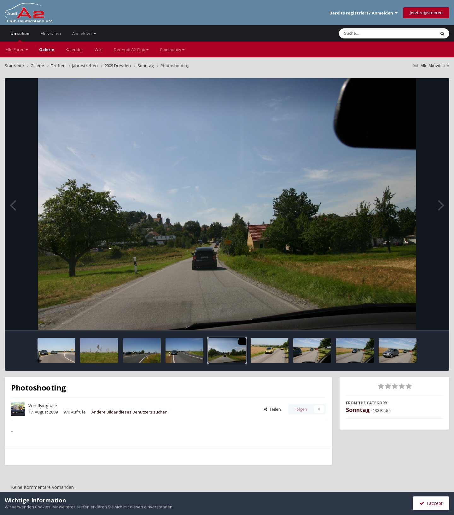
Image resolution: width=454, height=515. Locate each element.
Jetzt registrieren (426, 12)
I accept (431, 503)
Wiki (98, 49)
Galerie (46, 49)
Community (172, 49)
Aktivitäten (51, 33)
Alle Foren (17, 49)
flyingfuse (47, 405)
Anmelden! (84, 33)
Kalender (74, 49)
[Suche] (374, 33)
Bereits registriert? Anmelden (363, 13)
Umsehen (19, 36)
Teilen (272, 409)
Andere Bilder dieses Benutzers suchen (129, 412)
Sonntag (358, 410)
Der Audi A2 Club (131, 49)
